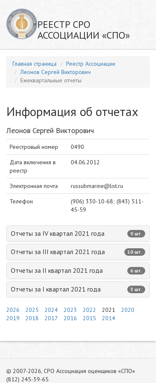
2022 (89, 310)
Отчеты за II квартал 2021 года (78, 270)
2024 (51, 310)
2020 (127, 310)
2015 (89, 318)
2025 (32, 310)
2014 (108, 318)
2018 (32, 318)
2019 (13, 318)
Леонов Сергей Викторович (55, 72)
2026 (13, 310)
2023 (70, 310)
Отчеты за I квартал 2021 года (78, 289)
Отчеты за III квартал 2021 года (78, 251)
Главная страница (34, 63)
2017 (51, 318)
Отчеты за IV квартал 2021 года (78, 233)
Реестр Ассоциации (90, 63)
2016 (70, 318)
